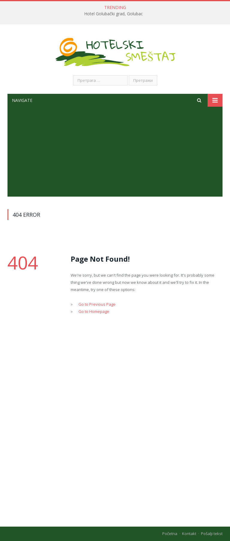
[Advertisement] (115, 152)
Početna (169, 533)
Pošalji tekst (212, 533)
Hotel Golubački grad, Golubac (113, 13)
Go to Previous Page (97, 304)
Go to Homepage (93, 311)
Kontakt (189, 533)
